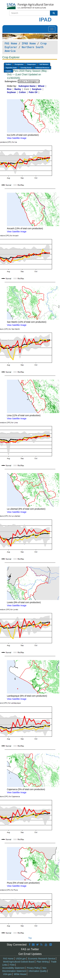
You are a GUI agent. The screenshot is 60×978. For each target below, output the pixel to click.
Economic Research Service (41, 958)
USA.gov (7, 974)
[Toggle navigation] (51, 29)
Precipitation (19, 64)
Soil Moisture (44, 64)
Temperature (31, 64)
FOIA (12, 965)
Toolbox (8, 64)
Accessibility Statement (13, 968)
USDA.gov (21, 958)
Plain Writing (43, 961)
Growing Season (26, 67)
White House (20, 974)
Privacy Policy (33, 968)
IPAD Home (29, 43)
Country (8, 71)
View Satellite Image (16, 138)
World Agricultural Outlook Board (18, 961)
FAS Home (11, 43)
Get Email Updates (30, 953)
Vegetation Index (11, 67)
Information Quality (38, 971)
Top (30, 938)
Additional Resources (42, 67)
